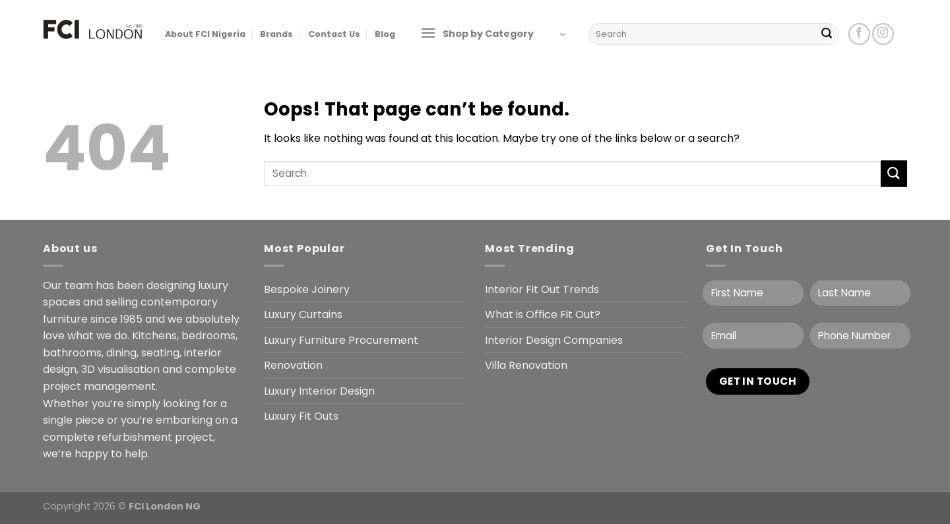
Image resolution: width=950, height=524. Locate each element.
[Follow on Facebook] (859, 34)
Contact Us (334, 34)
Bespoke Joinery (307, 289)
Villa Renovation (526, 365)
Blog (385, 34)
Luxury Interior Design (319, 391)
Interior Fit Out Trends (542, 289)
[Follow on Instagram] (883, 34)
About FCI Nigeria (205, 34)
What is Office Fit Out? (542, 314)
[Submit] (826, 34)
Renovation (293, 365)
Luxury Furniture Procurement (341, 340)
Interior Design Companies (554, 340)
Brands (276, 34)
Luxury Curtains (303, 314)
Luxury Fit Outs (301, 416)
